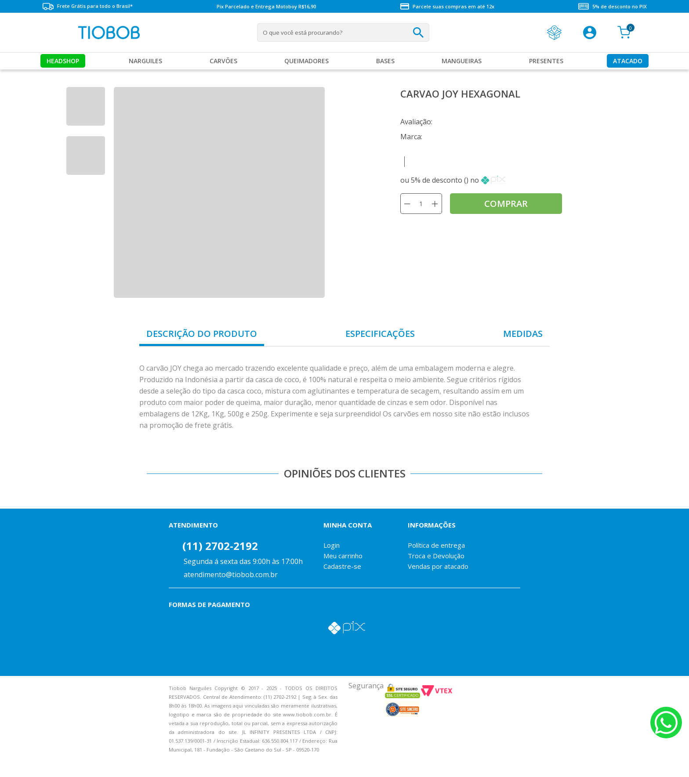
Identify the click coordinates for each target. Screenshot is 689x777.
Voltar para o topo (13, 763)
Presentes (546, 61)
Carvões (223, 61)
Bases (385, 61)
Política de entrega (436, 545)
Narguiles (145, 61)
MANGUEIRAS (462, 61)
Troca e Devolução (436, 555)
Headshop (63, 61)
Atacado (627, 61)
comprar (506, 204)
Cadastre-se (342, 566)
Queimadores (306, 61)
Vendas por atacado (438, 566)
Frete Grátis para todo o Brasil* (87, 6)
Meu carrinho (343, 555)
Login (331, 545)
